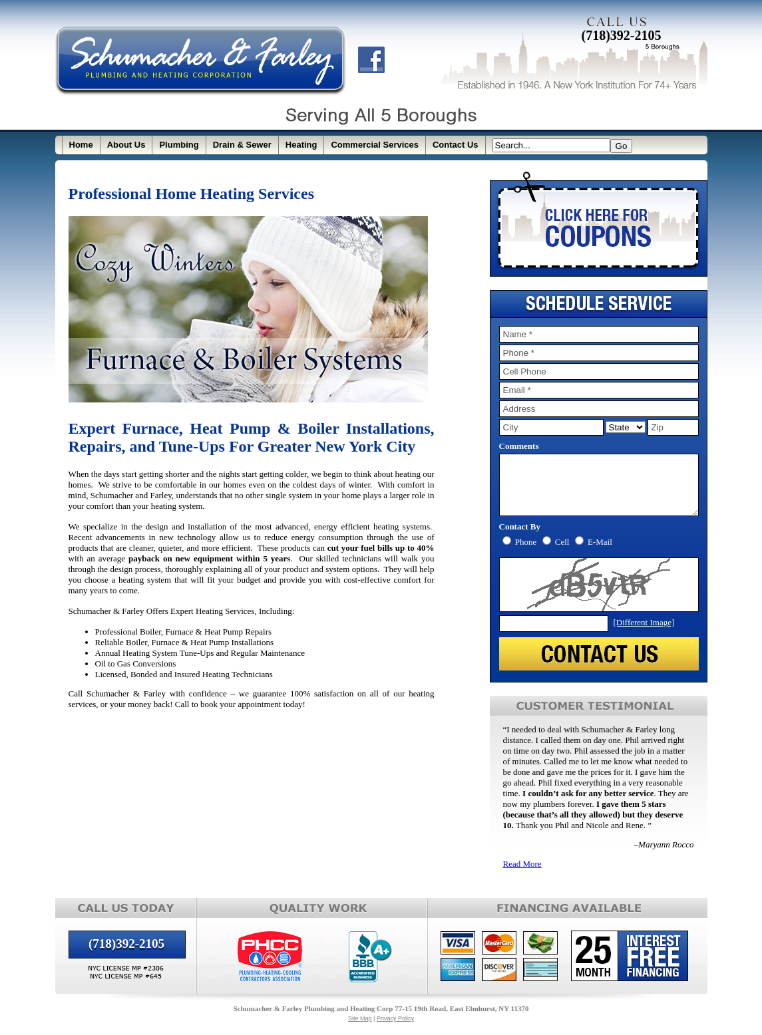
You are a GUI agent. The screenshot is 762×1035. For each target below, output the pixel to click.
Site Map (360, 1030)
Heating (301, 145)
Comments (519, 446)
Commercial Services (375, 145)
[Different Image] (644, 634)
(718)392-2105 (622, 35)
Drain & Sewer (242, 145)
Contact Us (455, 145)
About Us (126, 145)
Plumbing (178, 145)
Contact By (519, 538)
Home (81, 145)
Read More (522, 876)
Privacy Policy (395, 1030)
